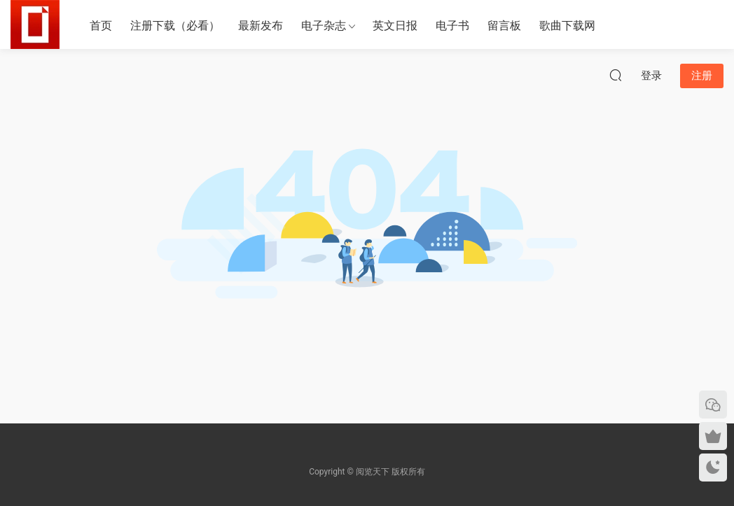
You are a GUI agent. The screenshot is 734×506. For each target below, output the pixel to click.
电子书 (452, 25)
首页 (101, 25)
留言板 (504, 25)
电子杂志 (323, 25)
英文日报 (395, 25)
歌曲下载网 (567, 25)
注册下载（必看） (175, 25)
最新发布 (260, 25)
